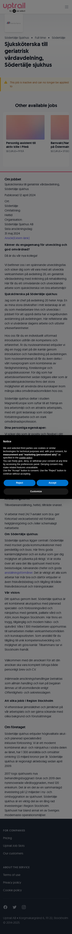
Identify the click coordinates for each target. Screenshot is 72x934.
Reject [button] (19, 482)
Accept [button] (52, 482)
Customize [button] (36, 491)
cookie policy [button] (25, 457)
